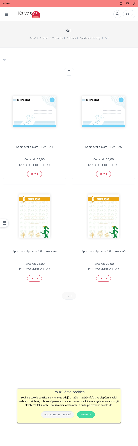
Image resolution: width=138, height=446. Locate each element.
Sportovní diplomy (90, 37)
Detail (34, 174)
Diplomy (71, 37)
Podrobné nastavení (57, 414)
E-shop (44, 37)
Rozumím (85, 414)
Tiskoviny (57, 37)
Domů (32, 37)
